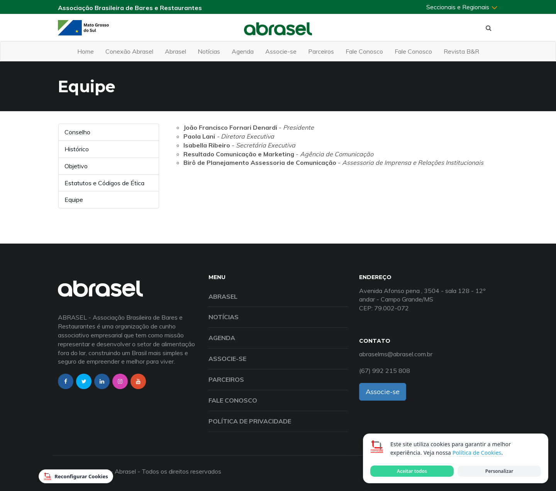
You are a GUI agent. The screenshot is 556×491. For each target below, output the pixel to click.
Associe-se (281, 51)
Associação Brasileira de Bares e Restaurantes (130, 8)
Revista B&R (461, 51)
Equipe (73, 199)
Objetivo (76, 166)
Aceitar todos (412, 471)
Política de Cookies (477, 452)
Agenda (243, 51)
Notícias (209, 51)
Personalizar (499, 471)
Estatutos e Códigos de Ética (104, 183)
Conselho (77, 132)
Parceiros (321, 51)
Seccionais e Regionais (462, 7)
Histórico (76, 149)
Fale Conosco (364, 51)
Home (85, 51)
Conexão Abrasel (129, 51)
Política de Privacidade (249, 421)
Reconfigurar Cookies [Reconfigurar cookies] (76, 476)
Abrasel (175, 51)
